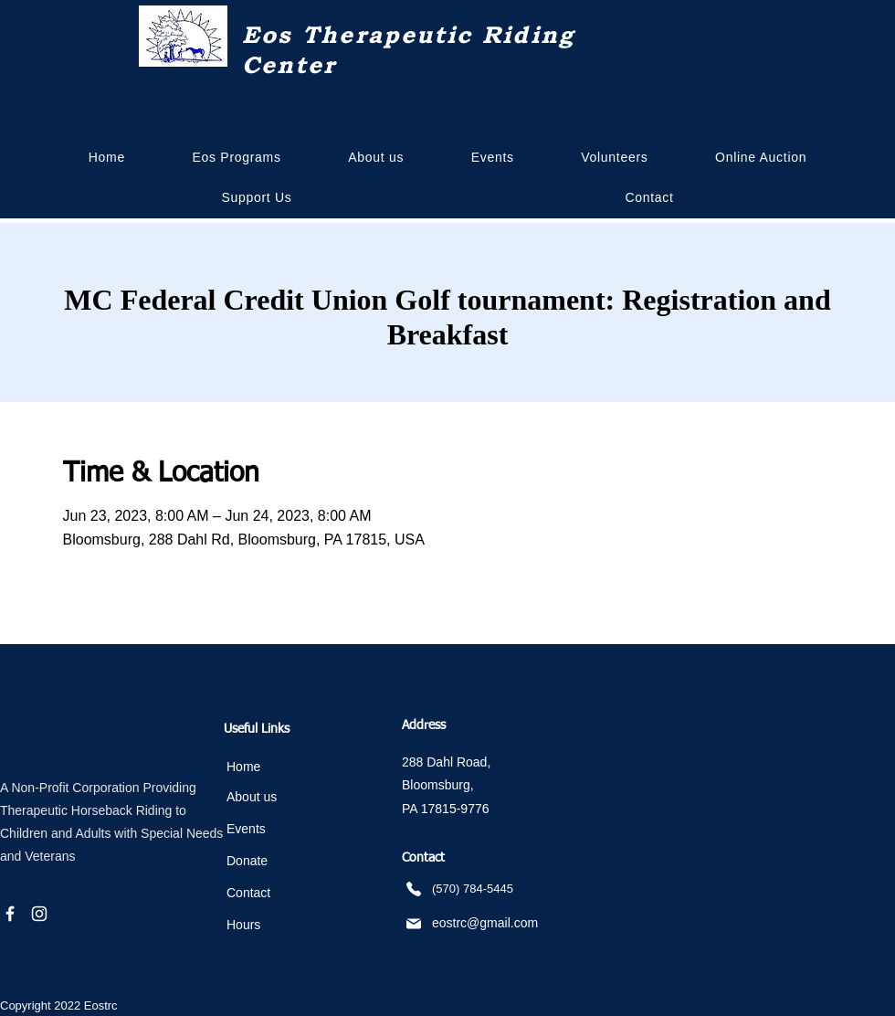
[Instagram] (39, 914)
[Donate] (284, 861)
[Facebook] (10, 914)
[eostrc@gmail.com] (481, 923)
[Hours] (284, 925)
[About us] (284, 797)
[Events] (284, 829)
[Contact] (284, 893)
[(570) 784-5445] (494, 889)
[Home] (284, 767)
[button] (375, 157)
